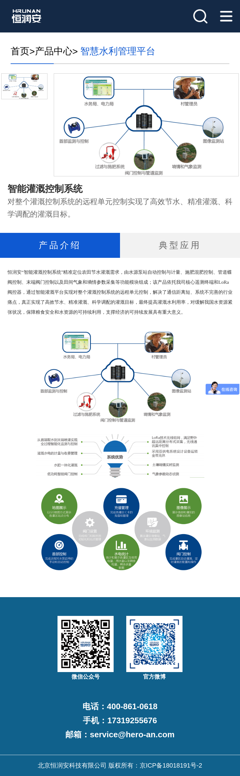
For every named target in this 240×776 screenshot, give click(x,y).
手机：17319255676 (120, 720)
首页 (20, 51)
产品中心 (53, 51)
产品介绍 (60, 245)
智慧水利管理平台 (116, 51)
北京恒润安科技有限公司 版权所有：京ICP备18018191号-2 (120, 765)
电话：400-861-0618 (120, 706)
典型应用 (180, 245)
